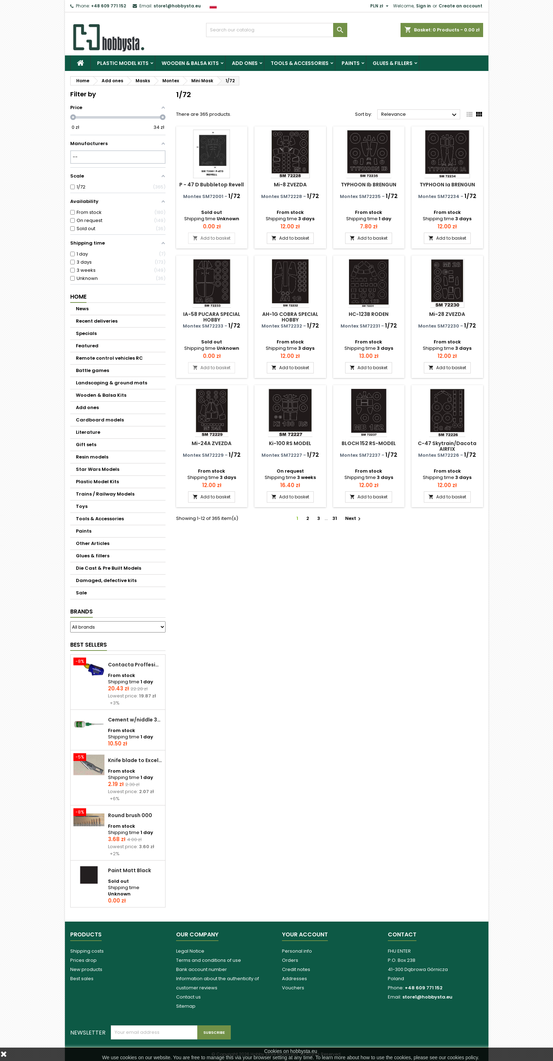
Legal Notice (190, 951)
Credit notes (296, 969)
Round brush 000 (130, 815)
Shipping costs (87, 951)
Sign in (423, 6)
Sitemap (186, 1006)
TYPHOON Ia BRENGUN (447, 184)
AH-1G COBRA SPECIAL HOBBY (290, 317)
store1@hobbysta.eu (177, 6)
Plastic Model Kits (123, 63)
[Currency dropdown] (380, 6)
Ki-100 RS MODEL (290, 443)
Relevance (419, 114)
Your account (305, 934)
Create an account (460, 6)
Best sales (82, 978)
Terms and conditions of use (208, 960)
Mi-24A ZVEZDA (212, 443)
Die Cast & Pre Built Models (108, 568)
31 (334, 518)
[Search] (276, 30)
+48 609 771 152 (108, 6)
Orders (290, 960)
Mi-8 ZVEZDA (290, 184)
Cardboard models (100, 419)
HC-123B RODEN (369, 314)
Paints (351, 63)
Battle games (92, 370)
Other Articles (92, 543)
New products (86, 969)
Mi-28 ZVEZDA (447, 314)
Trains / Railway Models (105, 494)
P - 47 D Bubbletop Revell (211, 184)
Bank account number (201, 969)
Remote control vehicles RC (109, 358)
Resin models (92, 457)
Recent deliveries (97, 321)
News (82, 308)
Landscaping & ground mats (111, 382)
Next (353, 518)
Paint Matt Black (129, 870)
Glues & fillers (393, 63)
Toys (82, 506)
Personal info (297, 951)
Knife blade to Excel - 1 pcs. (135, 760)
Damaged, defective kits (106, 580)
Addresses (294, 978)
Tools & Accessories (300, 63)
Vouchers (293, 987)
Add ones (245, 63)
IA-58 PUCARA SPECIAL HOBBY (211, 317)
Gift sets (86, 444)
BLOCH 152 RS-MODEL (369, 443)
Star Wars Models (97, 469)
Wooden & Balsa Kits (190, 63)
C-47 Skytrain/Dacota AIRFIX (447, 446)
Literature (88, 432)
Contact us (188, 997)
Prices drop (83, 960)
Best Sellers (88, 645)
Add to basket (211, 238)
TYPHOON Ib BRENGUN (368, 184)
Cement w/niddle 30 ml (135, 720)
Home (78, 297)
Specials (86, 333)
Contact (402, 934)
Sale (81, 592)
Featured (87, 345)
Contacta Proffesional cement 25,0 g (135, 664)
